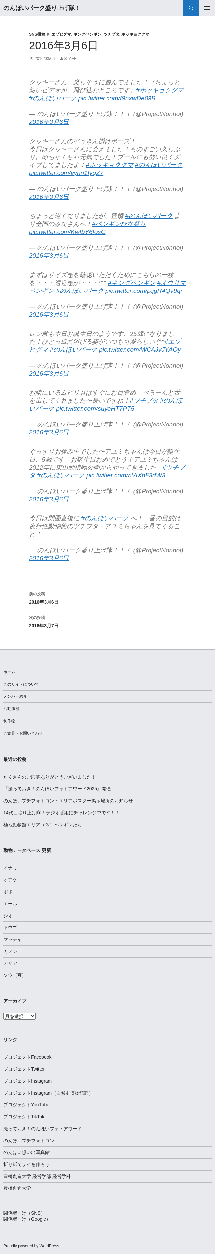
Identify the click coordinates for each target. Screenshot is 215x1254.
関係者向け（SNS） (24, 1213)
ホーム (9, 672)
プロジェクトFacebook (27, 1057)
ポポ (8, 891)
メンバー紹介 (15, 696)
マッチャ (12, 939)
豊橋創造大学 (17, 1188)
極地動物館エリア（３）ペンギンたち (42, 824)
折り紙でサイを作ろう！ (28, 1164)
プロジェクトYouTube (26, 1104)
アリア (10, 963)
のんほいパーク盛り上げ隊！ (42, 8)
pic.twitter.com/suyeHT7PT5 (95, 408)
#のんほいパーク (53, 98)
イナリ (10, 868)
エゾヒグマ (61, 34)
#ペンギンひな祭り (119, 223)
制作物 (9, 721)
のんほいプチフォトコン (28, 1140)
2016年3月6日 (49, 121)
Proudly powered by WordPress (31, 1246)
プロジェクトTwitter (24, 1069)
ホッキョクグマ (135, 34)
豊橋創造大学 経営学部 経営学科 (37, 1176)
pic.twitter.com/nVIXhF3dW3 (125, 475)
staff (70, 58)
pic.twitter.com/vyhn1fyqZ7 (66, 172)
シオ (8, 915)
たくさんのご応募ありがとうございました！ (49, 777)
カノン (10, 951)
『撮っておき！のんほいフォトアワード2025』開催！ (59, 788)
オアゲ (10, 879)
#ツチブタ (144, 400)
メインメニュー (207, 8)
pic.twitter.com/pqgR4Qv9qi (143, 290)
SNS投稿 (37, 34)
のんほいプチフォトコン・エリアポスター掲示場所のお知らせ (68, 800)
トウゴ (10, 927)
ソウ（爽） (14, 975)
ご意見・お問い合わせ (23, 733)
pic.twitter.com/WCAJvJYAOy (140, 349)
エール (10, 903)
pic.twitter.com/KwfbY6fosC (67, 231)
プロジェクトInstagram (27, 1081)
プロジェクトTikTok (23, 1116)
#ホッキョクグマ (160, 90)
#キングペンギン (131, 282)
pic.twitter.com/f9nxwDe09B (117, 98)
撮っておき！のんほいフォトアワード (42, 1128)
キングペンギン (87, 34)
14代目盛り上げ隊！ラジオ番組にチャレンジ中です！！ (61, 812)
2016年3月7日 (107, 621)
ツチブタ (111, 34)
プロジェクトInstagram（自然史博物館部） (48, 1093)
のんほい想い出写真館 (26, 1152)
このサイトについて (21, 684)
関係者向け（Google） (27, 1219)
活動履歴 (11, 708)
